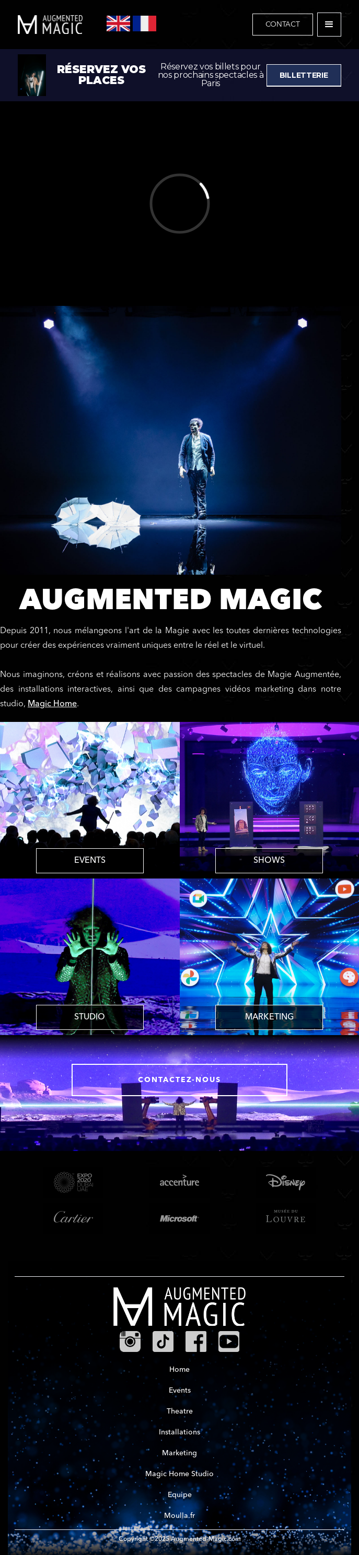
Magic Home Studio (179, 1474)
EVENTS (90, 861)
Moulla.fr (179, 1516)
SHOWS (269, 861)
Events (180, 1390)
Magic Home (52, 704)
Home (179, 1369)
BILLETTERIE (304, 75)
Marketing (179, 1453)
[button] (329, 25)
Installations (179, 1432)
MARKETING (269, 1017)
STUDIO (89, 1017)
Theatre (180, 1411)
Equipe (180, 1495)
